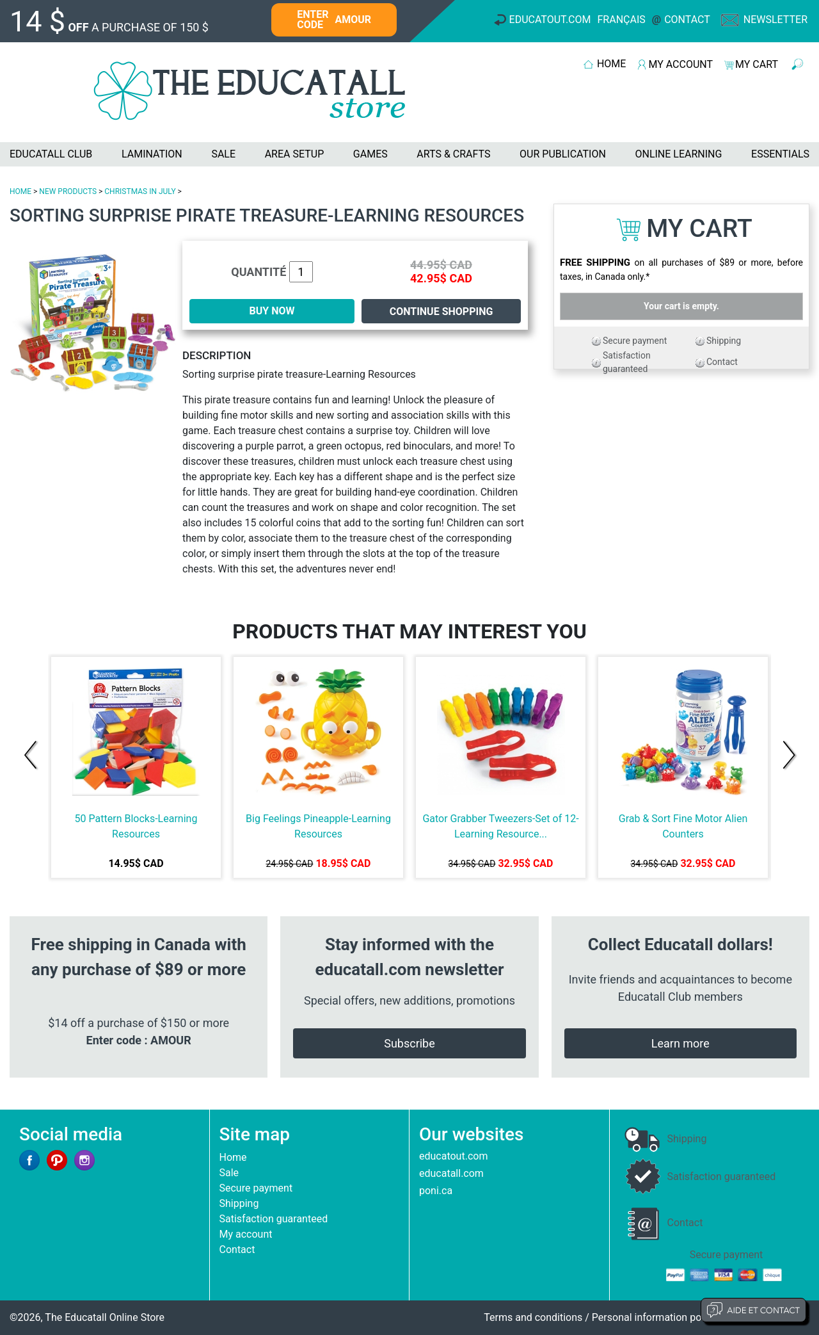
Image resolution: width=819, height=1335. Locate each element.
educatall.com (451, 1173)
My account (246, 1234)
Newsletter (775, 19)
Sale (229, 1173)
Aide (753, 1310)
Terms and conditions (533, 1317)
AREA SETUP (294, 154)
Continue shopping (441, 311)
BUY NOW (272, 311)
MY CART (756, 64)
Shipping (723, 341)
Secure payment (635, 341)
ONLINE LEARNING (678, 154)
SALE (223, 154)
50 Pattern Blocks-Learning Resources (136, 826)
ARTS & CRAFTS (453, 154)
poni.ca (435, 1191)
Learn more (680, 1043)
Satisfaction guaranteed (273, 1219)
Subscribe (409, 1043)
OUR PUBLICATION (563, 154)
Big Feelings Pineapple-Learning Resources (318, 826)
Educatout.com (550, 19)
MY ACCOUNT (680, 64)
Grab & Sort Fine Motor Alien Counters (683, 826)
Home (233, 1157)
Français (622, 19)
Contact (687, 19)
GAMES (370, 154)
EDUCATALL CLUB (51, 154)
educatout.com (453, 1156)
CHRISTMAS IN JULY (139, 191)
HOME (611, 64)
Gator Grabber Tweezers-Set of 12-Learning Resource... (500, 826)
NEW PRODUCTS (68, 191)
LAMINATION (152, 154)
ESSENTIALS (780, 154)
